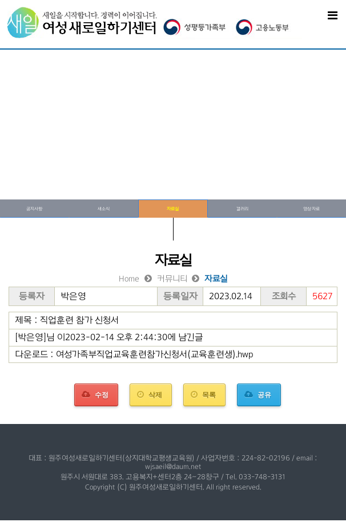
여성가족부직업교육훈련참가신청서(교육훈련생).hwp (154, 354)
